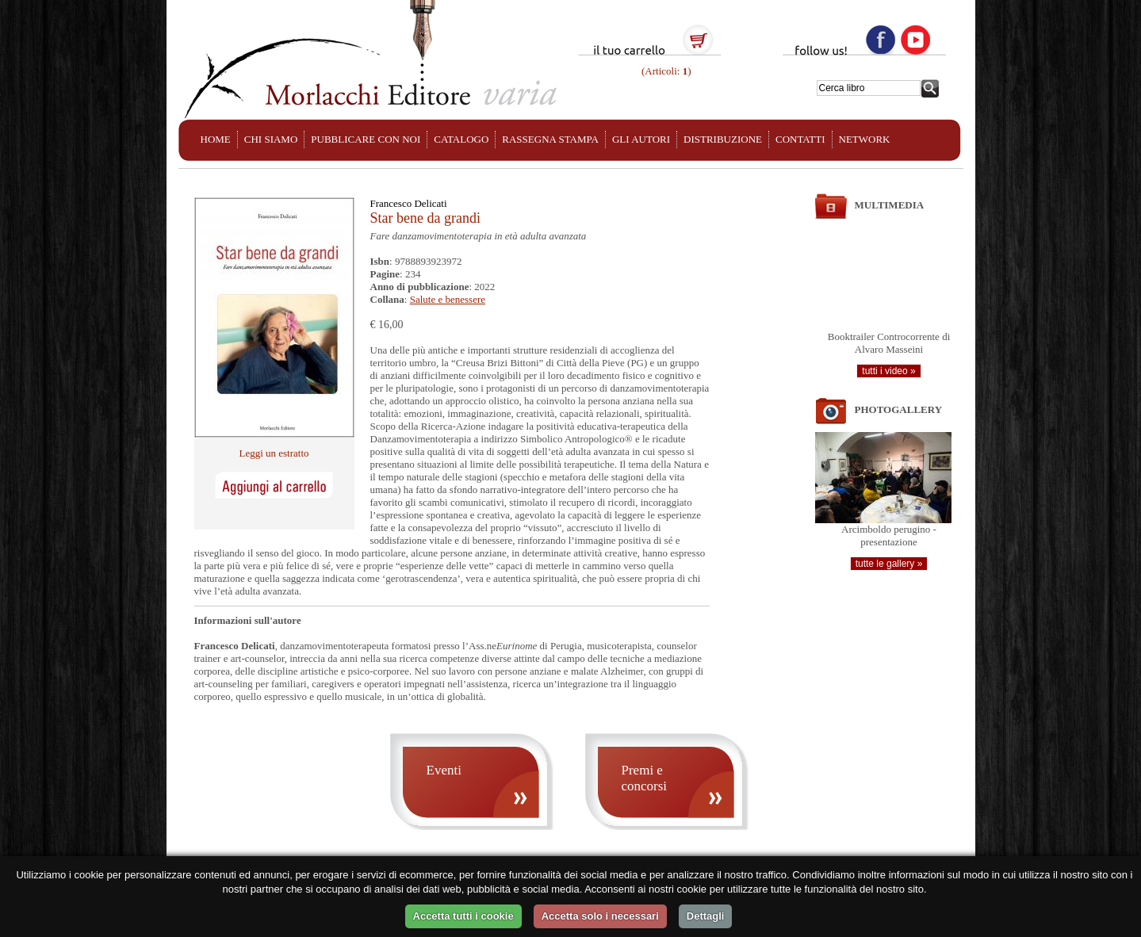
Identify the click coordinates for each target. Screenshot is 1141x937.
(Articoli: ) (665, 71)
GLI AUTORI (641, 139)
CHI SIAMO (271, 139)
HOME (216, 139)
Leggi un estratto (273, 453)
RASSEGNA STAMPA (550, 139)
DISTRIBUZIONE (722, 139)
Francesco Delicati (408, 203)
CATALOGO (461, 139)
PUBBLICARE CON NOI (365, 139)
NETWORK (864, 139)
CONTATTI (800, 139)
